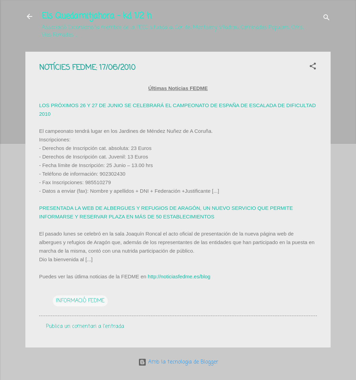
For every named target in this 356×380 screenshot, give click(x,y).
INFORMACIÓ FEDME (80, 301)
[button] (313, 67)
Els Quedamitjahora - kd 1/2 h (96, 16)
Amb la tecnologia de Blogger (178, 362)
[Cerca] (326, 18)
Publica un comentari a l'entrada (85, 326)
